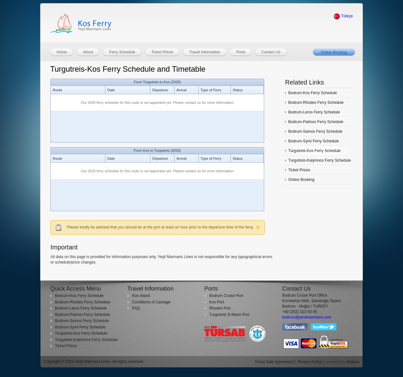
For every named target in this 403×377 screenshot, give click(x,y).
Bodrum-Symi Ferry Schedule (80, 327)
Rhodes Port (220, 308)
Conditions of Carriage (151, 302)
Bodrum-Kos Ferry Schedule (79, 295)
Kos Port (216, 302)
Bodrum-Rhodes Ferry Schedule (82, 302)
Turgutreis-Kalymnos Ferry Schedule (86, 339)
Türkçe (343, 16)
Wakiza (353, 362)
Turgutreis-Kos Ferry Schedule (81, 333)
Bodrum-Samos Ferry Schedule (82, 321)
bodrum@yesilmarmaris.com (306, 317)
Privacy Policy (310, 362)
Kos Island (141, 295)
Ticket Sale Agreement (274, 362)
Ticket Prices (66, 346)
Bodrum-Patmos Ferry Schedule (82, 314)
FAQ (136, 308)
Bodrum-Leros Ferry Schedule (81, 308)
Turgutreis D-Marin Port (229, 314)
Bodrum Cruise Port (226, 295)
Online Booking (334, 52)
